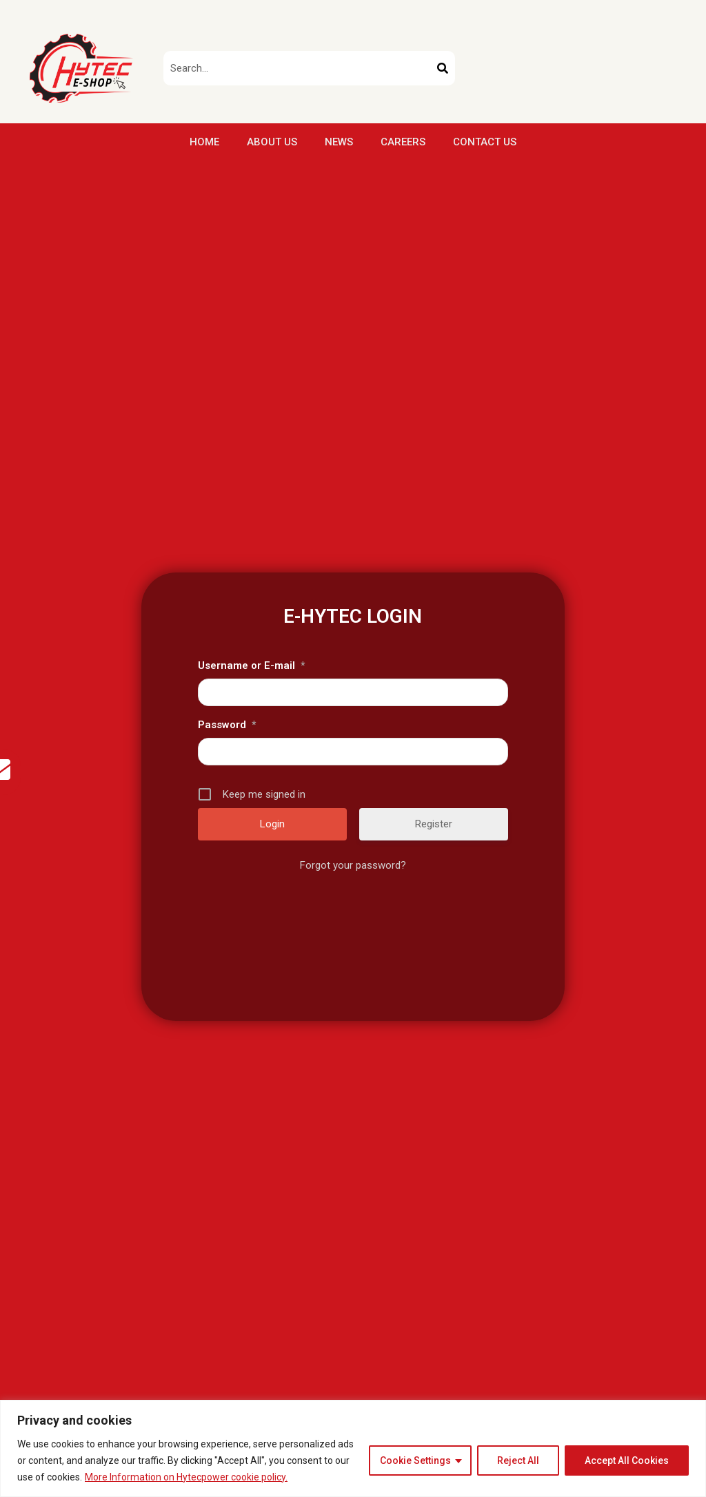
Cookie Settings (415, 1460)
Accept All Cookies (627, 1460)
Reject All (518, 1460)
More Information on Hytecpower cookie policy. (186, 1477)
